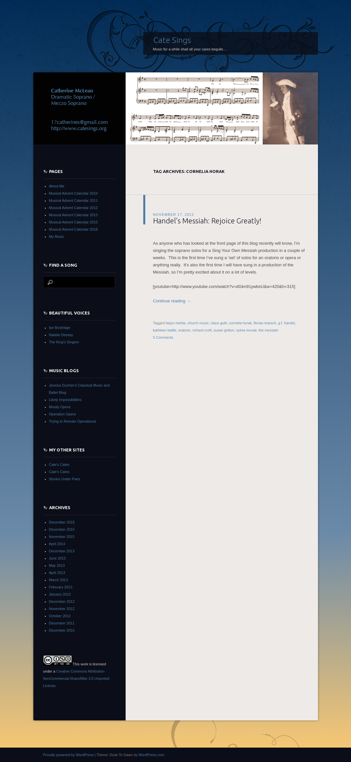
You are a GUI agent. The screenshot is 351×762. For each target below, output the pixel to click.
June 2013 (57, 558)
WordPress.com (151, 755)
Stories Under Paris (64, 479)
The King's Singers (64, 342)
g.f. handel (286, 323)
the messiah (268, 330)
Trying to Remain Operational (72, 421)
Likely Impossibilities (65, 400)
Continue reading (172, 300)
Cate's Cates (59, 465)
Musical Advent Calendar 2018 (73, 229)
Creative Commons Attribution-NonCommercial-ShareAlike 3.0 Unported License (76, 678)
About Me (56, 186)
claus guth (219, 323)
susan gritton (224, 330)
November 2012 (62, 609)
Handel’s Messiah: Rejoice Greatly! (207, 221)
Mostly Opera (59, 407)
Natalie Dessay (61, 335)
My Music (56, 236)
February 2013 (61, 587)
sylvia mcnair (246, 330)
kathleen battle (165, 330)
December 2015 (62, 529)
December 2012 (62, 601)
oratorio (184, 330)
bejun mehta (176, 323)
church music (198, 323)
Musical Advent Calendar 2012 (73, 208)
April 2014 (57, 544)
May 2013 (57, 565)
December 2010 (62, 630)
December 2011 (62, 623)
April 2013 (57, 573)
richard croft (202, 330)
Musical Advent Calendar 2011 (73, 200)
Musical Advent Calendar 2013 (73, 215)
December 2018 (62, 522)
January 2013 (60, 594)
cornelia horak (240, 323)
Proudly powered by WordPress (68, 755)
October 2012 (60, 616)
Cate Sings (172, 40)
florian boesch (265, 323)
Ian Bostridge (59, 328)
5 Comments (163, 337)
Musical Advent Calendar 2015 (73, 222)
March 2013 (58, 580)
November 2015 (62, 537)
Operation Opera (62, 414)
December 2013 (62, 551)
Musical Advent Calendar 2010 (73, 193)
